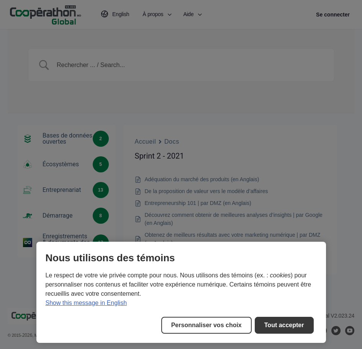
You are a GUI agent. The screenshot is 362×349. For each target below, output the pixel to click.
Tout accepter (284, 325)
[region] (181, 292)
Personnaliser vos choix (206, 325)
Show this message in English (86, 303)
